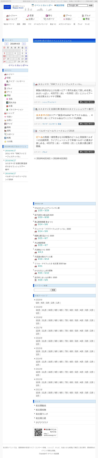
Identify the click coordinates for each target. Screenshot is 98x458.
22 (22, 59)
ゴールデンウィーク (41, 24)
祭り (49, 15)
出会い (67, 19)
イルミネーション (16, 109)
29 (22, 62)
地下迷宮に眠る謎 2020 (44, 215)
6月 (71, 310)
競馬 (9, 131)
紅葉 (11, 106)
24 (4, 62)
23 (26, 59)
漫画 (18, 24)
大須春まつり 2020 (42, 250)
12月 (38, 310)
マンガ (87, 24)
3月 (47, 303)
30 (26, 62)
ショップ (11, 19)
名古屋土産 (41, 418)
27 (15, 62)
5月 (37, 303)
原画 (24, 24)
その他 (9, 141)
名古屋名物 (41, 410)
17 (4, 59)
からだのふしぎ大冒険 (43, 271)
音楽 (30, 15)
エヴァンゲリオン (65, 24)
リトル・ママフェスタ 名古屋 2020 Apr (50, 264)
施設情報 (60, 5)
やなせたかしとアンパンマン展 (47, 208)
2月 (52, 303)
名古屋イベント (19, 6)
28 (19, 62)
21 (19, 59)
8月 (61, 310)
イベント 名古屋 (53, 454)
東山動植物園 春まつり (44, 222)
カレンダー (43, 5)
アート (67, 15)
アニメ (80, 24)
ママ (29, 24)
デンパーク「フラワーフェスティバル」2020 (53, 229)
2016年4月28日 (60, 158)
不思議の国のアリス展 (43, 257)
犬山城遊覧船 (40, 243)
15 (22, 56)
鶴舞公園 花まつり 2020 (44, 236)
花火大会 (12, 102)
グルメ (86, 15)
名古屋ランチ (42, 414)
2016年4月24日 (43, 158)
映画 (9, 127)
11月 (44, 310)
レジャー (11, 15)
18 (8, 59)
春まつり (53, 24)
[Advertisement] (49, 32)
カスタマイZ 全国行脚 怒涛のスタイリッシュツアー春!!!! (66, 109)
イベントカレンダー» (18, 65)
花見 (11, 99)
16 (26, 56)
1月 (57, 303)
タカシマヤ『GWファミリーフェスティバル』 (60, 84)
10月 (50, 310)
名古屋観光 (41, 405)
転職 (9, 138)
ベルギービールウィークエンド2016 (56, 131)
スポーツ (49, 19)
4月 (42, 303)
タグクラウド (42, 422)
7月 (66, 310)
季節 (86, 19)
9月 (56, 310)
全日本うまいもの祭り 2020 (46, 277)
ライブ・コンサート (49, 124)
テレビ (9, 124)
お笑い (30, 19)
